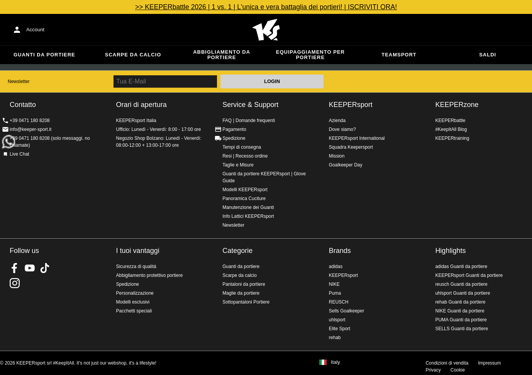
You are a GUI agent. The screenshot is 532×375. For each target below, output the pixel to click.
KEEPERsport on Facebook (15, 268)
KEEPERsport (351, 105)
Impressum (489, 363)
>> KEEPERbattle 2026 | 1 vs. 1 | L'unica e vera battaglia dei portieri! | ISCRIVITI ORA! (266, 7)
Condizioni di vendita (446, 363)
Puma (335, 293)
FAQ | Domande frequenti (248, 120)
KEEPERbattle (450, 120)
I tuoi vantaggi (137, 251)
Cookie (458, 370)
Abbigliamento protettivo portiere (149, 275)
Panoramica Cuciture (244, 198)
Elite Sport (339, 328)
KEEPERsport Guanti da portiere (469, 275)
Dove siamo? (342, 129)
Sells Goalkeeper (346, 311)
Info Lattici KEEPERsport (248, 216)
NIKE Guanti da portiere (459, 311)
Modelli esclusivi (133, 302)
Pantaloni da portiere (243, 284)
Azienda (337, 120)
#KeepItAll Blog (451, 129)
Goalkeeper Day (346, 165)
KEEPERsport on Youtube (30, 268)
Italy (335, 362)
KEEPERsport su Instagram (15, 283)
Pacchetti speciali (134, 311)
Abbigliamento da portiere (221, 54)
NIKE (334, 284)
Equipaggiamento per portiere (310, 54)
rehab (335, 337)
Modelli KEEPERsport (245, 189)
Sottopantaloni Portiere (245, 302)
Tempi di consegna (241, 147)
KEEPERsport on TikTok (45, 268)
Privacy (433, 370)
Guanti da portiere (44, 55)
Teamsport (399, 55)
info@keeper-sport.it (30, 129)
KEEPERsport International (357, 138)
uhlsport (337, 319)
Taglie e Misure (238, 165)
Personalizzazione (135, 293)
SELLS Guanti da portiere (461, 328)
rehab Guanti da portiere (460, 302)
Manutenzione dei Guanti (248, 207)
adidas (335, 266)
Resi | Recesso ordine (245, 156)
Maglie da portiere (240, 293)
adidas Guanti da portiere (461, 266)
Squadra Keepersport (351, 147)
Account (35, 29)
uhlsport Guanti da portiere (462, 293)
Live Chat (19, 154)
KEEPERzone (456, 105)
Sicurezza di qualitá (136, 266)
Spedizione (233, 138)
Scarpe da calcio (133, 55)
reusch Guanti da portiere (461, 284)
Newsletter (19, 81)
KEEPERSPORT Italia (266, 30)
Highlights (450, 251)
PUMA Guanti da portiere (460, 319)
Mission (337, 156)
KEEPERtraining (452, 138)
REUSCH (339, 302)
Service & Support (250, 105)
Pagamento (234, 129)
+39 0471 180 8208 (30, 120)
